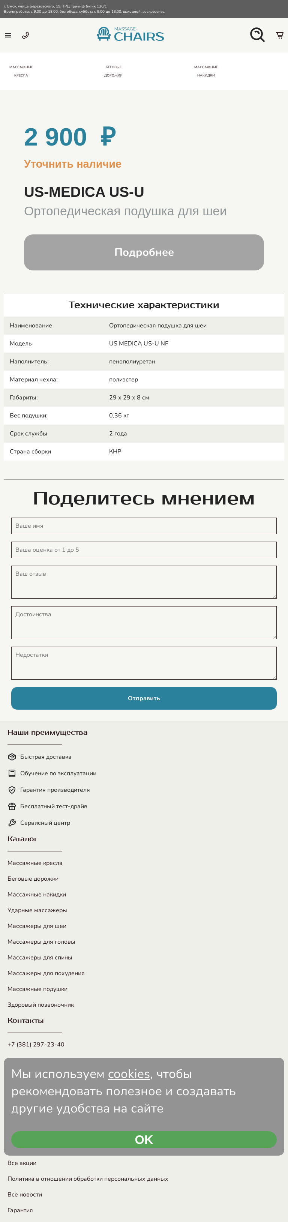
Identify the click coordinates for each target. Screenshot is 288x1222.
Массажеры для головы (41, 942)
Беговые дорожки (33, 879)
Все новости (25, 1194)
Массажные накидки (37, 894)
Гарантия (20, 1210)
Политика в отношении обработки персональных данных (88, 1179)
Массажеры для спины (40, 957)
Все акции (22, 1163)
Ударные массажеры (37, 910)
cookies (129, 1073)
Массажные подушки (38, 989)
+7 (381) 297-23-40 (36, 1044)
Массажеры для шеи (37, 926)
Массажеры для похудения (46, 973)
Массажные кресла (35, 863)
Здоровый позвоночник (41, 1005)
